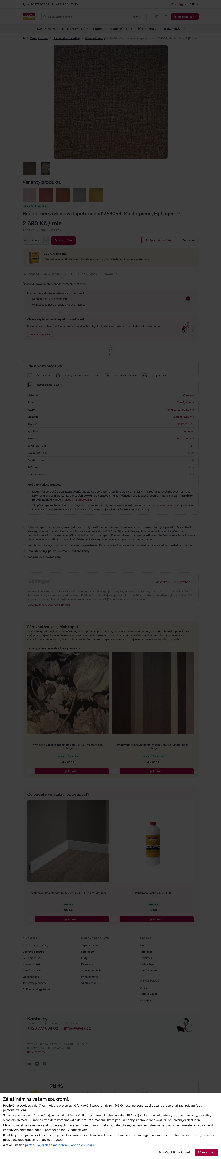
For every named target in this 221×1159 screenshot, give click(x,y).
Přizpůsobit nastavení (174, 1152)
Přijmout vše (206, 1152)
